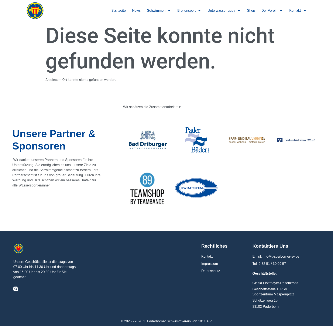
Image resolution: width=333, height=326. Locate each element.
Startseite (118, 10)
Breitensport (189, 10)
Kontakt (297, 10)
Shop (251, 10)
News (136, 10)
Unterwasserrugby (224, 10)
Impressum (209, 263)
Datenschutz (210, 271)
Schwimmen (159, 10)
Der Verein (272, 10)
